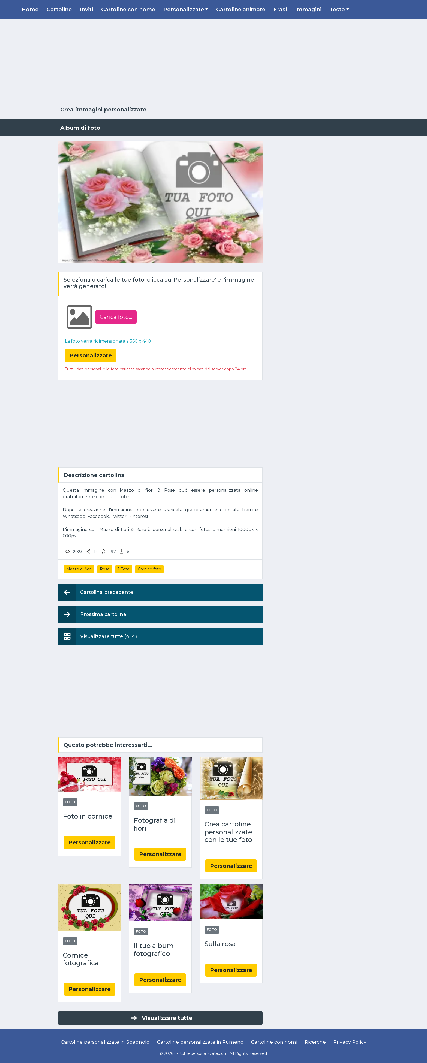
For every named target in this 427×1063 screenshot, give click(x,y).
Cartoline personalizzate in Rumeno (200, 1042)
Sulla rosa (220, 944)
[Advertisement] (213, 63)
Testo (337, 9)
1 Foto (124, 569)
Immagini (308, 9)
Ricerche (315, 1042)
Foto (70, 802)
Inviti (86, 9)
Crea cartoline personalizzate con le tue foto (228, 832)
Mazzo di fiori (79, 569)
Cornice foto (149, 569)
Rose (105, 569)
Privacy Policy (349, 1042)
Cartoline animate (240, 9)
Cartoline (59, 9)
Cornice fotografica (81, 959)
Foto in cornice (87, 816)
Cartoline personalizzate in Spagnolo (105, 1042)
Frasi (280, 9)
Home (30, 9)
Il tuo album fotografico (154, 950)
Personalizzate (183, 9)
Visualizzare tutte (160, 1018)
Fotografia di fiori (155, 824)
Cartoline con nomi (274, 1042)
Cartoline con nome (128, 9)
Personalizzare (89, 842)
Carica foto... (116, 317)
